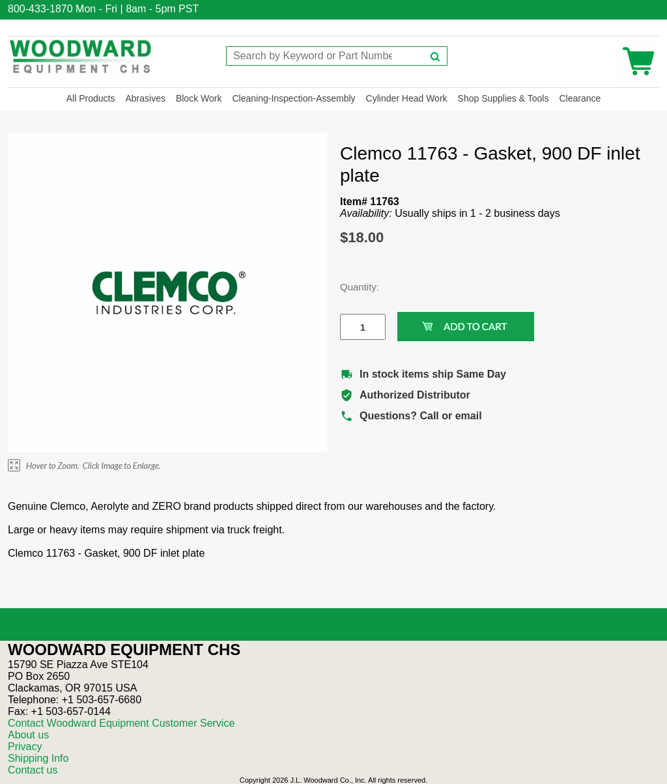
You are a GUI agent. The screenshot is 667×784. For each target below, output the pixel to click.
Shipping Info (38, 758)
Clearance (580, 98)
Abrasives (145, 98)
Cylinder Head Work (406, 98)
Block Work (199, 98)
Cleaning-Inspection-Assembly (293, 98)
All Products (90, 98)
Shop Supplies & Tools (503, 98)
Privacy (25, 746)
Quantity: (353, 286)
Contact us (32, 770)
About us (28, 734)
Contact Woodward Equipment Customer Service (121, 723)
